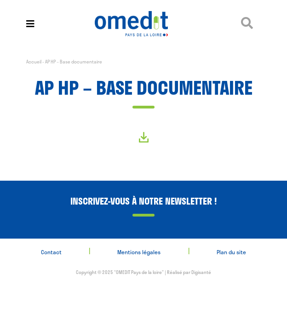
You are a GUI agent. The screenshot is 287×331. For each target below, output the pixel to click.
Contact (51, 252)
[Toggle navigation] (30, 24)
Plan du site (231, 252)
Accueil (33, 61)
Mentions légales (139, 252)
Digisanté (201, 272)
